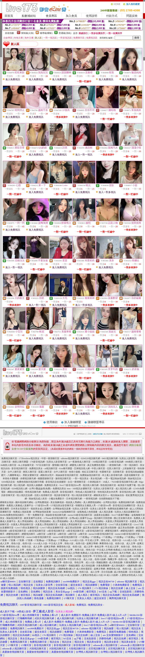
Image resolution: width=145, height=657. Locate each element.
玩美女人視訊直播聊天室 (127, 512)
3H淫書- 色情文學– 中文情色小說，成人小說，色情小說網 (102, 556)
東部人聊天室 (29, 472)
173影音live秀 (42, 505)
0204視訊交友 (8, 482)
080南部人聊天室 (133, 461)
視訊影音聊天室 (62, 495)
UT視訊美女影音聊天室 (62, 505)
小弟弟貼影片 (94, 482)
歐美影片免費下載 (127, 485)
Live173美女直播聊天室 (95, 524)
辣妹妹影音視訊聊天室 (67, 475)
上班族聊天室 (129, 468)
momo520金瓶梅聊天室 (64, 512)
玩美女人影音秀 (127, 458)
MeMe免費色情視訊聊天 (12, 515)
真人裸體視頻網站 (92, 502)
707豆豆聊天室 (43, 465)
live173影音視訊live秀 (70, 485)
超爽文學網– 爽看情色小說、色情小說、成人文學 (111, 543)
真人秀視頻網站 (25, 521)
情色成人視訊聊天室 (85, 492)
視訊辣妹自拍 (117, 495)
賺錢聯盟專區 (96, 422)
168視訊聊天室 (99, 461)
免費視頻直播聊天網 (118, 508)
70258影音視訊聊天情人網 (124, 482)
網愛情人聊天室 (77, 465)
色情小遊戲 (74, 472)
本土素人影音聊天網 (112, 475)
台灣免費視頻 (42, 502)
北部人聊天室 (113, 468)
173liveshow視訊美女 (29, 458)
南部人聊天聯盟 (20, 461)
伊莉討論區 (73, 426)
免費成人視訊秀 (50, 492)
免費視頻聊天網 (126, 502)
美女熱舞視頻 (57, 502)
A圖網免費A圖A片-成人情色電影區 (38, 568)
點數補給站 (29, 15)
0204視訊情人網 (19, 488)
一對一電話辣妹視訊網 (115, 478)
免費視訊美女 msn (61, 488)
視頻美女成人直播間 (41, 508)
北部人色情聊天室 (43, 495)
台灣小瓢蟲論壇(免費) (40, 488)
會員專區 (51, 15)
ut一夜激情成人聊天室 (79, 461)
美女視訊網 (96, 478)
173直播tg (84, 537)
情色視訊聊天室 (108, 485)
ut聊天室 (41, 534)
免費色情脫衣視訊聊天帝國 (30, 482)
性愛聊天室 (105, 472)
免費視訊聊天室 (9, 458)
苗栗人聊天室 (45, 472)
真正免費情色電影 (96, 465)
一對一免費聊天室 (35, 515)
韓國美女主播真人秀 (85, 505)
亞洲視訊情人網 (82, 468)
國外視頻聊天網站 (24, 502)
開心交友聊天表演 (123, 518)
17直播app (39, 540)
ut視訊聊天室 (50, 468)
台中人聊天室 (14, 472)
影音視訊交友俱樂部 (56, 482)
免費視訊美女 (36, 468)
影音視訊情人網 (127, 492)
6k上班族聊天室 (26, 465)
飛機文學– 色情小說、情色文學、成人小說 (30, 562)
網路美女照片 (47, 475)
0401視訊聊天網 (110, 458)
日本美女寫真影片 (20, 508)
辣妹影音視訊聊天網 (56, 515)
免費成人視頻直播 (22, 512)
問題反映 (132, 15)
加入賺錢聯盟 (72, 422)
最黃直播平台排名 (33, 518)
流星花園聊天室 (132, 475)
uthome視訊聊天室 (70, 458)
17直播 (140, 537)
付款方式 (111, 15)
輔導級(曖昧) (46, 33)
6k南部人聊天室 (8, 465)
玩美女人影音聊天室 (57, 461)
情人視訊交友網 (24, 495)
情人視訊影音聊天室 (82, 495)
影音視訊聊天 (67, 492)
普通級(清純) (65, 33)
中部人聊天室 (98, 468)
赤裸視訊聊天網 (28, 478)
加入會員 (71, 15)
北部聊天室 (118, 472)
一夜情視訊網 (90, 498)
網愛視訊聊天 (112, 531)
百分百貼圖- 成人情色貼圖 (114, 572)
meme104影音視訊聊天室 (80, 515)
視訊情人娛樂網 (34, 485)
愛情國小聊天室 (60, 465)
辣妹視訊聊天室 (14, 518)
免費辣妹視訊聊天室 (90, 475)
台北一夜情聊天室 (77, 482)
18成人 (106, 482)
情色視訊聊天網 (33, 492)
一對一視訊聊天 (130, 465)
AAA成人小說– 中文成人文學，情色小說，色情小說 (95, 540)
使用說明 (91, 15)
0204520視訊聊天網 (90, 458)
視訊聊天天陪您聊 (103, 518)
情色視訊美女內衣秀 (108, 492)
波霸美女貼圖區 (102, 515)
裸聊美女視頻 (6, 502)
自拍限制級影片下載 (109, 498)
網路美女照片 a (101, 495)
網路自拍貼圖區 (15, 492)
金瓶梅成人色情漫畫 (87, 512)
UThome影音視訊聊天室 (55, 518)
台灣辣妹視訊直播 (62, 508)
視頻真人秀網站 (73, 502)
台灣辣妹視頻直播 (42, 512)
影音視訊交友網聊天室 (124, 505)
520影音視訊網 (116, 461)
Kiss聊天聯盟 (65, 468)
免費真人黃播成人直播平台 (19, 505)
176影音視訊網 (37, 461)
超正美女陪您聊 (73, 527)
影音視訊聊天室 (19, 468)
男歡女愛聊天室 (30, 475)
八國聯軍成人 (14, 475)
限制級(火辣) (27, 33)
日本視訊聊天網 (74, 498)
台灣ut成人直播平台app (80, 518)
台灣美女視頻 (110, 502)
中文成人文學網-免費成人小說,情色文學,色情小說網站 (35, 553)
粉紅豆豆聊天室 (90, 472)
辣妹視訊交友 (134, 478)
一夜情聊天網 (114, 465)
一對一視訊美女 (81, 478)
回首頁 (9, 15)
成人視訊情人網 (123, 488)
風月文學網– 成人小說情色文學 (24, 556)
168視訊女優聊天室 (82, 488)
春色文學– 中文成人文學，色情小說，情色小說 (118, 546)
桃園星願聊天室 (45, 478)
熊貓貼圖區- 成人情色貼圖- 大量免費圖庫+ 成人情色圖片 (39, 565)
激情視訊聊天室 (63, 478)
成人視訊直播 (106, 512)
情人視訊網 (19, 485)
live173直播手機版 (120, 515)
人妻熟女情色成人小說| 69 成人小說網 (59, 575)
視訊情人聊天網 (90, 485)
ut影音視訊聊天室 (17, 531)
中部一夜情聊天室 (50, 458)
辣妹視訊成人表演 (38, 498)
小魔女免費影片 (56, 498)
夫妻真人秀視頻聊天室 (116, 521)
